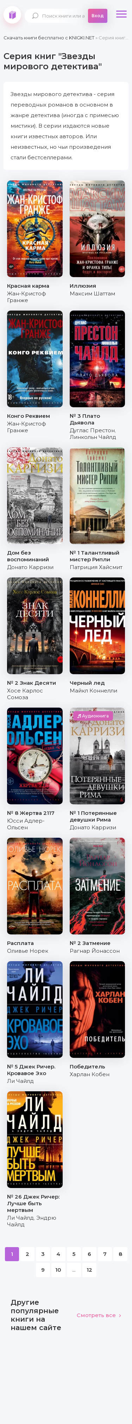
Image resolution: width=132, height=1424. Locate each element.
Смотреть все (99, 1315)
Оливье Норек (27, 950)
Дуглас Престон (92, 430)
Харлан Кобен (89, 1074)
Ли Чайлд (20, 1081)
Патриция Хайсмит (96, 567)
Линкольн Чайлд (93, 437)
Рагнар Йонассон (95, 950)
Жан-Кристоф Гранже (26, 297)
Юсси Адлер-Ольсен (26, 824)
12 (89, 1269)
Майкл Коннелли (93, 690)
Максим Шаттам (92, 293)
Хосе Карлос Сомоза (25, 694)
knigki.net (12, 15)
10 (58, 1269)
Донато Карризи (30, 567)
